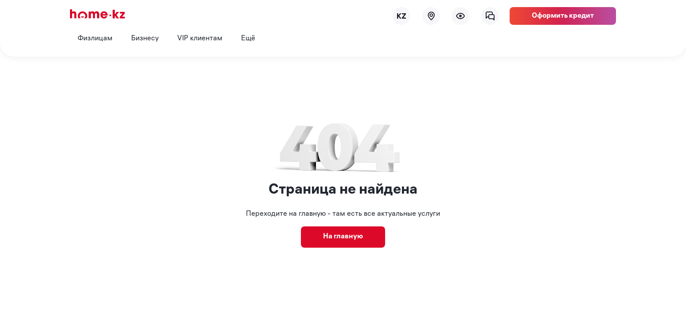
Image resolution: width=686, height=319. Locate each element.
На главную (343, 237)
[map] (431, 16)
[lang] (401, 16)
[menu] (460, 16)
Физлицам (95, 39)
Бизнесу (145, 39)
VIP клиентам (199, 39)
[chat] (490, 16)
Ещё (248, 39)
